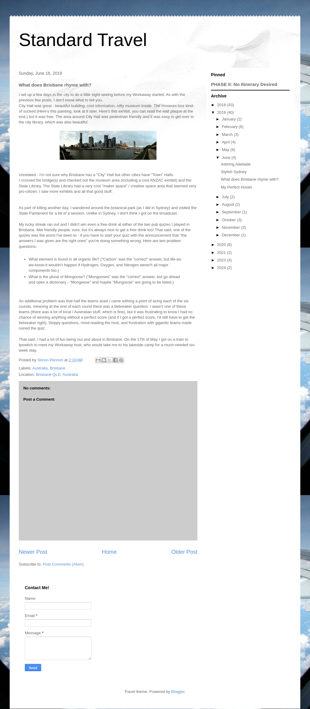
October (229, 220)
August (228, 204)
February (230, 126)
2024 (222, 267)
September (232, 212)
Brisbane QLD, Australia (57, 374)
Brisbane (57, 368)
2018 (222, 105)
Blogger (178, 691)
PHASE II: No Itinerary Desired (244, 84)
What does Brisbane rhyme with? (250, 179)
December (231, 235)
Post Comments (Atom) (63, 564)
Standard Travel (83, 40)
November (231, 227)
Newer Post (33, 552)
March (228, 134)
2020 (222, 244)
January (229, 119)
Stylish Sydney (233, 171)
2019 (222, 112)
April (226, 142)
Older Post (184, 552)
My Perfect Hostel (236, 187)
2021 (222, 252)
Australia (40, 368)
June (227, 157)
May (226, 149)
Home (109, 552)
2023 (222, 260)
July (226, 197)
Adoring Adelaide (235, 164)
